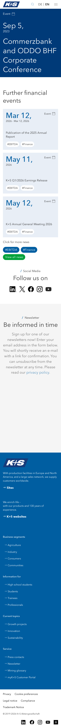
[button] (56, 4)
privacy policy (37, 372)
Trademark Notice (13, 707)
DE (40, 4)
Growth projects (15, 624)
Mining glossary (15, 670)
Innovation (12, 630)
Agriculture (12, 545)
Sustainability (13, 637)
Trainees (10, 598)
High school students (18, 584)
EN (47, 4)
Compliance (28, 700)
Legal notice (10, 700)
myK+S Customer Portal (19, 677)
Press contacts (14, 657)
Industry (10, 551)
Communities (13, 565)
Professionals (13, 604)
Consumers (12, 558)
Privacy (7, 694)
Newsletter (12, 663)
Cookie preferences (26, 694)
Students (11, 591)
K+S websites (14, 516)
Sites (8, 488)
